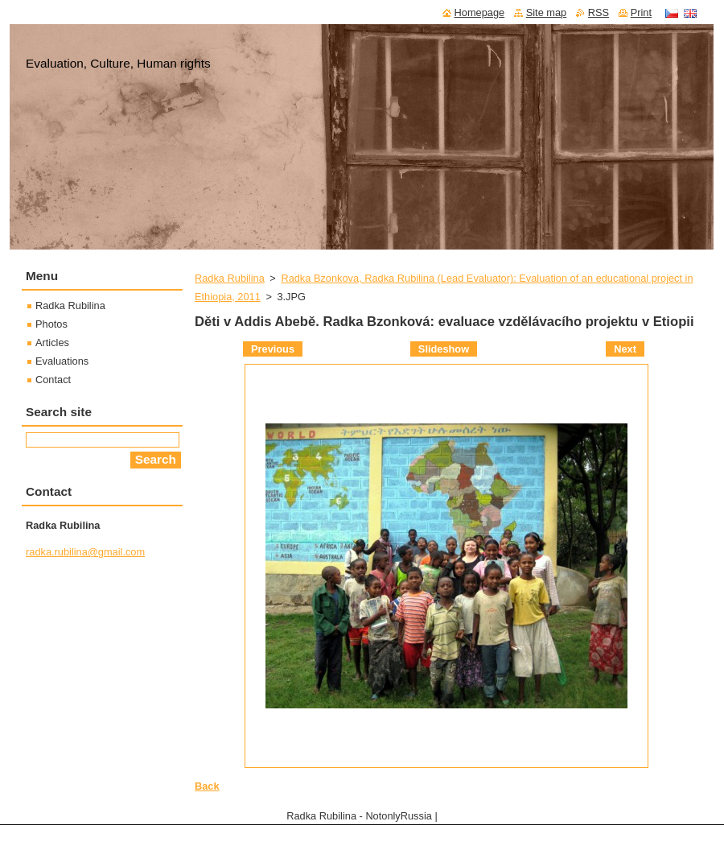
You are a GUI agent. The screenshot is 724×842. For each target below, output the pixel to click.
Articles (52, 342)
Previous (272, 349)
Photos (51, 324)
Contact (53, 380)
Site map (546, 12)
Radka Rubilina (230, 278)
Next (625, 349)
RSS (598, 12)
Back (207, 786)
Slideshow (443, 349)
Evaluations (61, 361)
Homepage (480, 12)
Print (641, 12)
